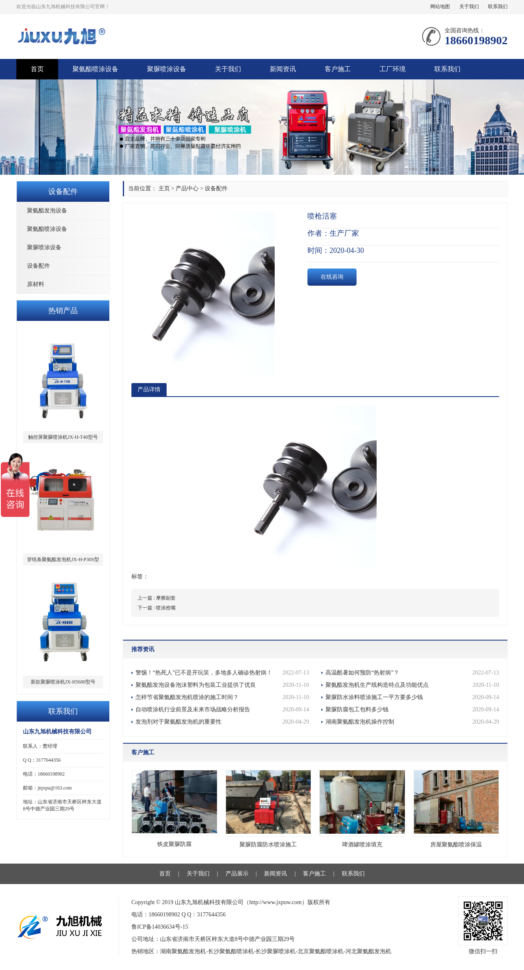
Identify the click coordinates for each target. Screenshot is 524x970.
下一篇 (157, 608)
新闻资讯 (283, 68)
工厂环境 (392, 68)
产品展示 (237, 874)
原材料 (35, 284)
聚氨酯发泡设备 (47, 211)
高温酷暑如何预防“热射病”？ (412, 673)
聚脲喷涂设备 (166, 68)
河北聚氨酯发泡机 (368, 951)
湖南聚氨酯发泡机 (183, 951)
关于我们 (469, 6)
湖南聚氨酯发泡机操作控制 (412, 722)
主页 (164, 188)
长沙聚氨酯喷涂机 (231, 951)
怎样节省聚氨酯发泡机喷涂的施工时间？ (222, 697)
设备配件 (38, 266)
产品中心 (187, 188)
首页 (37, 68)
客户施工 (338, 68)
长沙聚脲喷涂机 (275, 951)
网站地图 (440, 6)
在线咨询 (332, 277)
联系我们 (498, 6)
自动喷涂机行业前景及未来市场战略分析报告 (222, 710)
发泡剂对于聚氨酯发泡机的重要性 (222, 722)
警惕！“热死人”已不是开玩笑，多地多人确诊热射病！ (222, 673)
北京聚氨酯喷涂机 (320, 951)
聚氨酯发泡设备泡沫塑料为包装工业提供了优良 (222, 685)
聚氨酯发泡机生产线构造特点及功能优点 (412, 685)
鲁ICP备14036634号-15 (159, 927)
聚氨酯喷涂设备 (95, 68)
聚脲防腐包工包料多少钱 (412, 710)
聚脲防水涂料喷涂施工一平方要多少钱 (412, 697)
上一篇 (157, 598)
